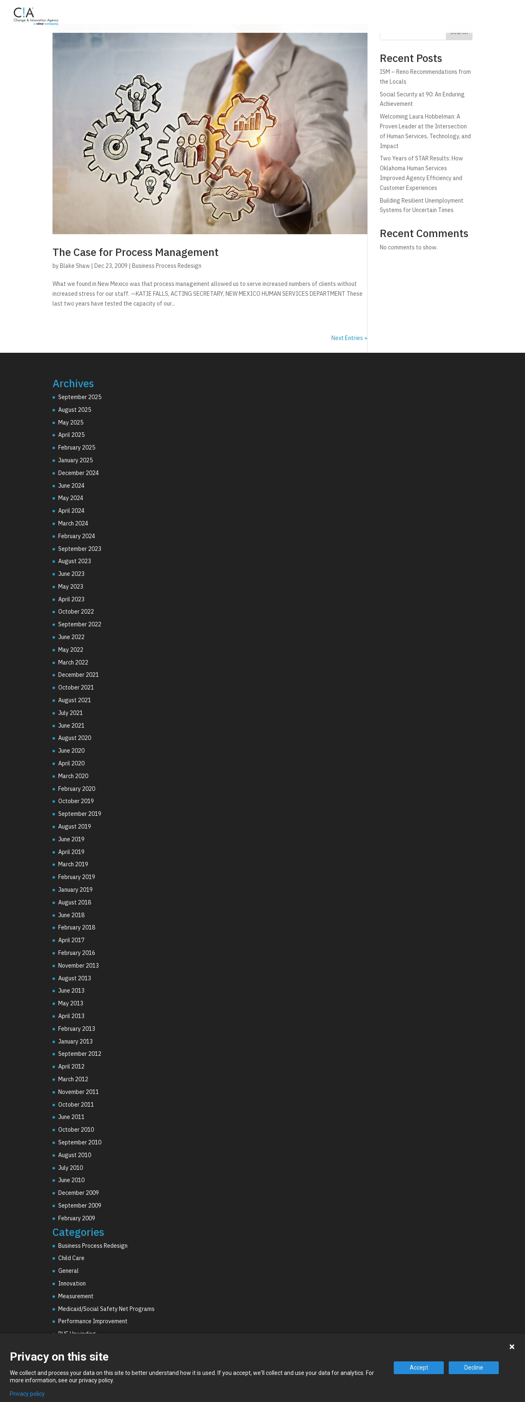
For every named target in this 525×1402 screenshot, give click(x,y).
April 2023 (71, 599)
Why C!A (427, 18)
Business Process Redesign (166, 265)
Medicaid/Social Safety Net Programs (106, 1309)
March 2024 (73, 523)
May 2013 (70, 1003)
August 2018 (74, 902)
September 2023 (79, 549)
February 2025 (76, 447)
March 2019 (73, 864)
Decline (473, 1367)
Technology (377, 18)
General (68, 1270)
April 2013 (71, 1016)
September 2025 (79, 397)
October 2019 (76, 801)
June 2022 (71, 637)
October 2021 (76, 687)
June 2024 (71, 485)
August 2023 (74, 561)
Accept (419, 1367)
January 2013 (75, 1041)
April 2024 (71, 510)
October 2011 (76, 1104)
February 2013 (76, 1028)
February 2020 (76, 788)
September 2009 (79, 1205)
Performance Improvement (93, 1321)
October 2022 (76, 611)
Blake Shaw (75, 265)
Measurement (76, 1296)
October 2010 (76, 1129)
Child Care (71, 1258)
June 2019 (71, 839)
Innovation (72, 1283)
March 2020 (73, 776)
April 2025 (71, 434)
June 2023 (71, 574)
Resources (474, 18)
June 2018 (71, 915)
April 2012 (71, 1066)
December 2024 (78, 473)
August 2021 (74, 700)
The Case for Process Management (135, 252)
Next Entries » (349, 338)
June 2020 (71, 750)
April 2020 (71, 763)
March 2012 (73, 1079)
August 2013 (74, 978)
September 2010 (79, 1142)
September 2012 (79, 1053)
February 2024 (76, 536)
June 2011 (71, 1117)
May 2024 (70, 498)
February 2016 (76, 953)
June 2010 (71, 1180)
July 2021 (70, 713)
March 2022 (73, 662)
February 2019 (76, 877)
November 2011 (78, 1092)
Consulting (324, 18)
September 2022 (79, 624)
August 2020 (74, 738)
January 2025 (75, 460)
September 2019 (79, 813)
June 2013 (71, 990)
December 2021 (78, 674)
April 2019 (71, 852)
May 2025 (70, 422)
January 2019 (75, 889)
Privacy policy (27, 1394)
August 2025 (74, 409)
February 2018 (76, 927)
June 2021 (71, 725)
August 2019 (74, 826)
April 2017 (71, 940)
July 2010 (70, 1167)
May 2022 (70, 649)
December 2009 (78, 1192)
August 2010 (74, 1155)
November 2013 (78, 965)
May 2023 (70, 586)
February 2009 (76, 1218)
